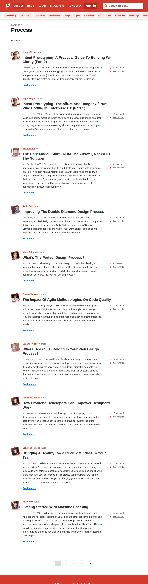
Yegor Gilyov (29, 52)
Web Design (134, 16)
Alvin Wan (28, 502)
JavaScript (40, 16)
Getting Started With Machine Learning (55, 507)
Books (30, 6)
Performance (54, 16)
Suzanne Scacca (31, 344)
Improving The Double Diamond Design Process (63, 212)
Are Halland (29, 148)
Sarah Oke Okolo (31, 294)
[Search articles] (123, 6)
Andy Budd (28, 206)
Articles (18, 6)
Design (67, 16)
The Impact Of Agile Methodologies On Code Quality (67, 300)
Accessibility (11, 16)
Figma (77, 16)
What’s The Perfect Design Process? (53, 258)
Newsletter (75, 6)
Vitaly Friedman (31, 252)
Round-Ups (120, 16)
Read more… (29, 85)
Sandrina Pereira (31, 397)
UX (22, 16)
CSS (29, 16)
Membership (57, 6)
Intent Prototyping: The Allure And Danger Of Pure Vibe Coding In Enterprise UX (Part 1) (65, 106)
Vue (109, 16)
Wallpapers (89, 16)
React (100, 16)
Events (42, 6)
